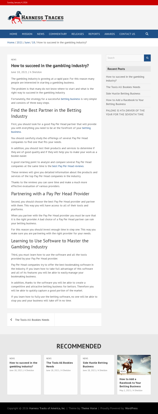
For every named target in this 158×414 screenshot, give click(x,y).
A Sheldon (36, 72)
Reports (94, 34)
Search (147, 57)
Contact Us (127, 34)
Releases (77, 34)
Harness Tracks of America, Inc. (47, 408)
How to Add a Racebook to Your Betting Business (130, 382)
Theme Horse (89, 408)
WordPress (131, 408)
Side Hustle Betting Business (123, 93)
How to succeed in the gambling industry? (23, 364)
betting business (70, 99)
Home (13, 34)
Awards (109, 34)
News (40, 34)
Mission (27, 34)
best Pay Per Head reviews (68, 166)
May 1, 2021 (125, 390)
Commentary (58, 34)
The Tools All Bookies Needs (32, 320)
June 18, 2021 (19, 72)
